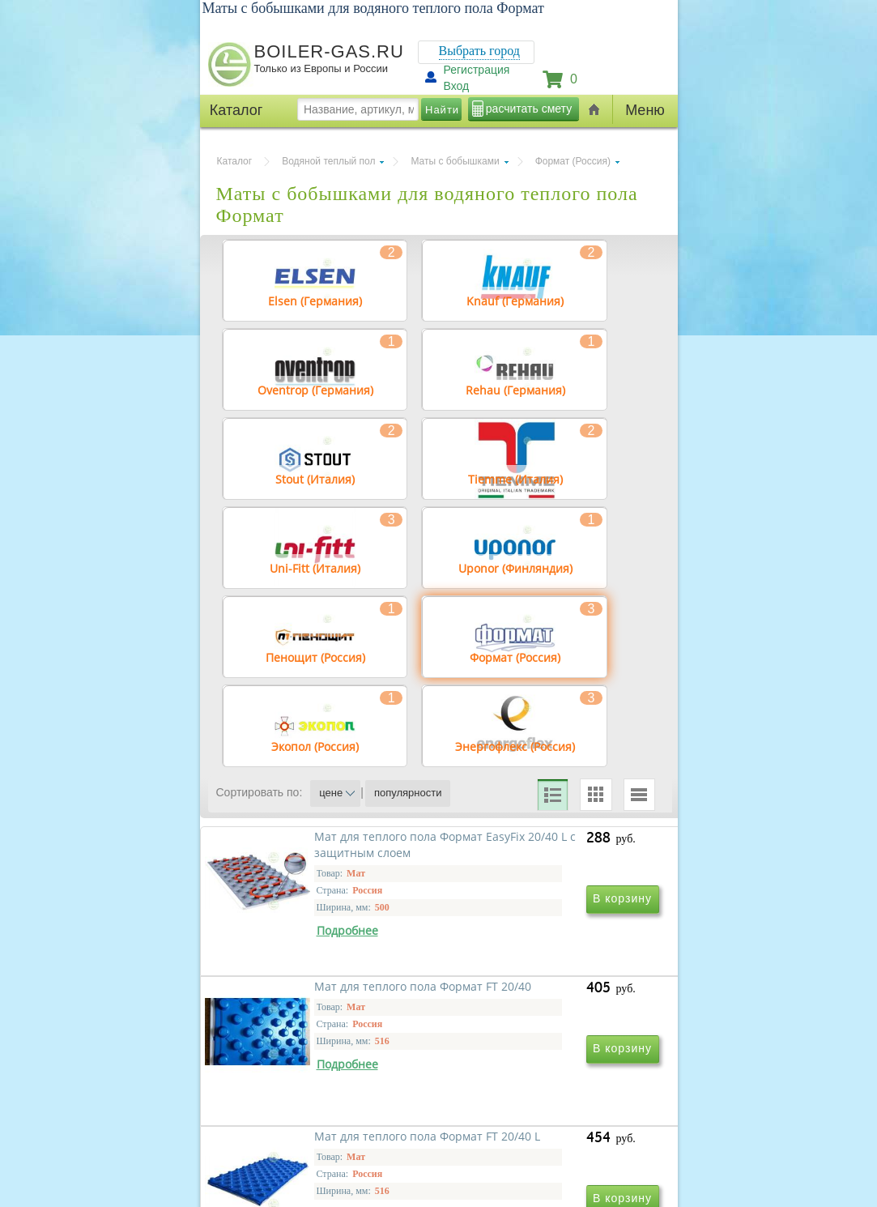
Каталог (235, 161)
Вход (457, 85)
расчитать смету (529, 108)
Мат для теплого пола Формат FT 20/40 (549, 1002)
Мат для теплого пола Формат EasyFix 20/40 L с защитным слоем (329, 1010)
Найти (442, 110)
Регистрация (477, 69)
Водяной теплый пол (328, 161)
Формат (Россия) (573, 161)
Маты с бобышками (455, 161)
